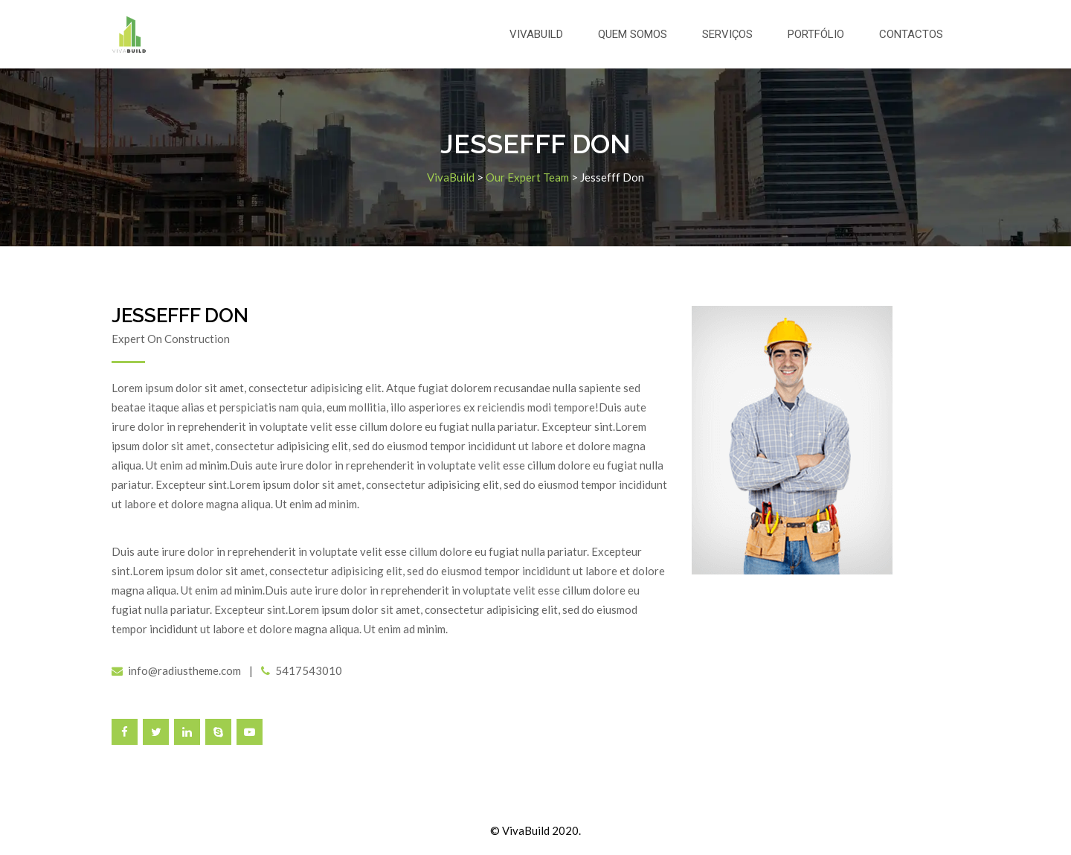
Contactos (911, 34)
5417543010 (308, 670)
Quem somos (632, 34)
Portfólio (816, 34)
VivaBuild (536, 34)
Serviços (727, 34)
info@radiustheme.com (184, 670)
